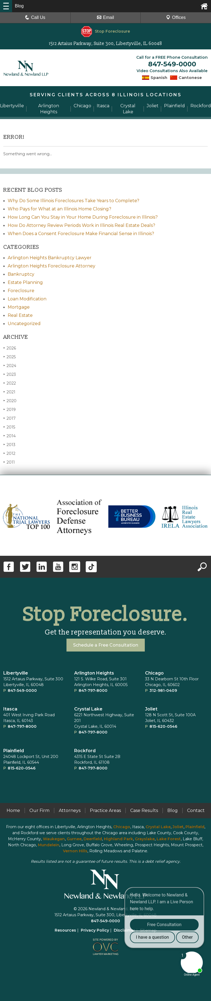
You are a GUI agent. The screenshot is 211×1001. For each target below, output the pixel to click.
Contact (196, 810)
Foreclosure (21, 290)
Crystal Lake (88, 709)
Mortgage (19, 307)
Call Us (35, 17)
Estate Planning (25, 282)
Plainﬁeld (13, 750)
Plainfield (194, 826)
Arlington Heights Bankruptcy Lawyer (49, 257)
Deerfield (93, 838)
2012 (9, 453)
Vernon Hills (75, 850)
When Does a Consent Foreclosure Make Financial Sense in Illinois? (81, 233)
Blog (172, 810)
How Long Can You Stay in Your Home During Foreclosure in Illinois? (83, 217)
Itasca (10, 709)
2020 (9, 401)
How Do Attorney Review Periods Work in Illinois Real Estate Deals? (81, 225)
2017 (9, 418)
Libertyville (15, 673)
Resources (65, 930)
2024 (9, 365)
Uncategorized (24, 323)
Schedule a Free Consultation (105, 645)
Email (105, 17)
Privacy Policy (95, 930)
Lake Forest (169, 838)
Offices (176, 17)
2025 (9, 357)
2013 (9, 444)
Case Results (144, 810)
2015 (9, 427)
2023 (9, 374)
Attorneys (69, 810)
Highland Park (118, 838)
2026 (9, 348)
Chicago (154, 673)
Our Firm (39, 810)
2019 (9, 409)
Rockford (85, 750)
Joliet (151, 709)
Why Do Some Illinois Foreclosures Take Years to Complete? (73, 200)
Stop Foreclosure (105, 31)
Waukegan (54, 838)
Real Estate (20, 315)
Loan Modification (27, 298)
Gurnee (74, 838)
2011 (9, 462)
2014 (9, 436)
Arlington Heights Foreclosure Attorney (51, 266)
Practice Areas (105, 810)
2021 (9, 392)
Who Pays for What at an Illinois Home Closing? (59, 209)
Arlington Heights (94, 673)
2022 (9, 383)
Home (13, 810)
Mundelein (48, 844)
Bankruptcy (21, 274)
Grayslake (145, 838)
